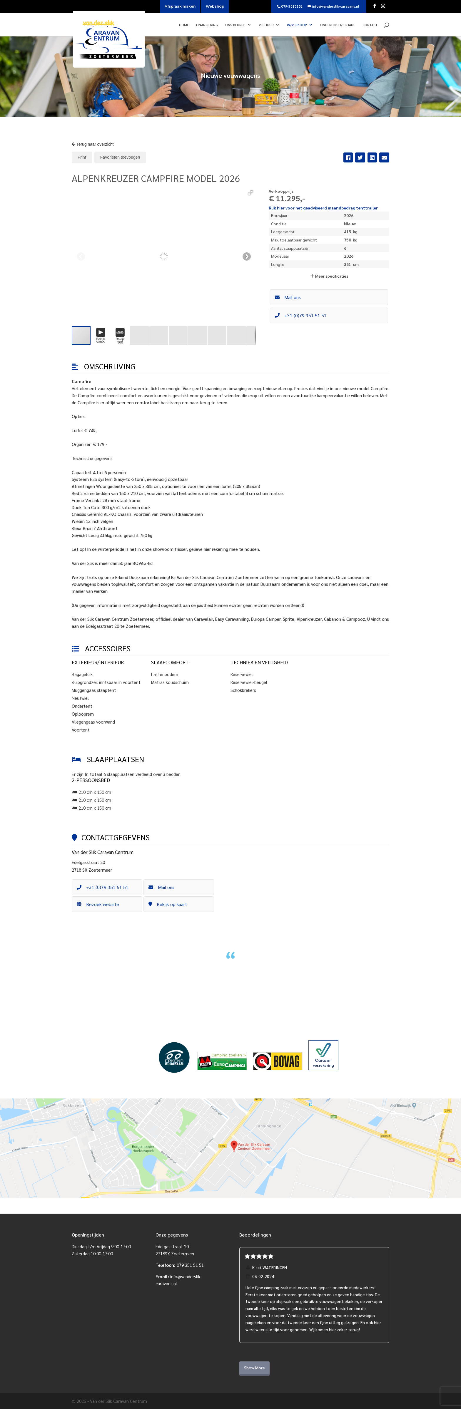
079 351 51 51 (190, 1265)
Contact (370, 25)
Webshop (215, 6)
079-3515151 (292, 6)
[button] (250, 192)
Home (184, 25)
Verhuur (266, 25)
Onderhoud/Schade (337, 25)
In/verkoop (297, 25)
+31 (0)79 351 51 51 (301, 315)
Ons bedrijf (235, 25)
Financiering (207, 25)
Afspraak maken (180, 6)
